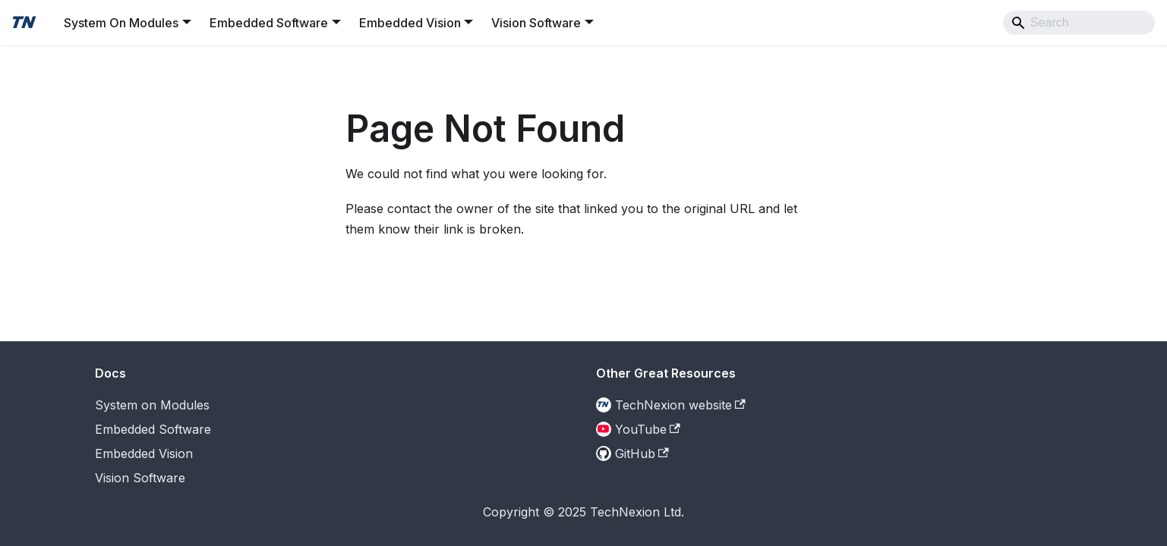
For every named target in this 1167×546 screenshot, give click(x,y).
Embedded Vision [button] (410, 22)
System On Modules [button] (121, 22)
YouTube (647, 429)
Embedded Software (153, 429)
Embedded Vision (144, 453)
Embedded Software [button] (269, 22)
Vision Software (140, 477)
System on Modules (152, 405)
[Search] (1079, 23)
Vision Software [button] (536, 22)
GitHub (642, 453)
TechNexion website (680, 405)
